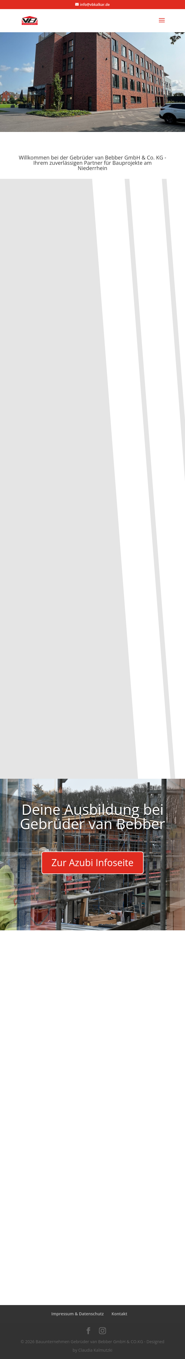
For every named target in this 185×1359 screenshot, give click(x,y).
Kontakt (119, 1313)
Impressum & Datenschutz (77, 1313)
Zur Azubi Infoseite (92, 862)
